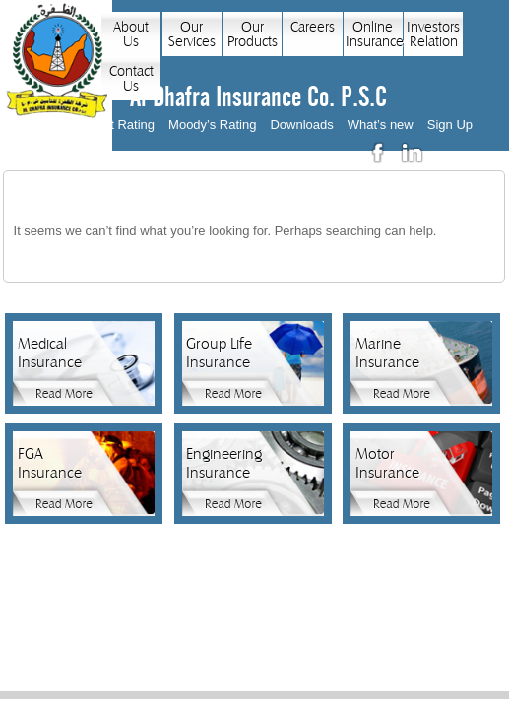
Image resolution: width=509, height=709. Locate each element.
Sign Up (450, 124)
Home (99, 612)
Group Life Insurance (219, 353)
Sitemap (403, 612)
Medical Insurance (50, 353)
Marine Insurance (387, 353)
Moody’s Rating (212, 124)
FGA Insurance (50, 463)
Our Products (252, 34)
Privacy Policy (161, 612)
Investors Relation (433, 34)
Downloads (301, 124)
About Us (131, 34)
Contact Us (131, 79)
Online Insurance (374, 34)
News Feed (343, 612)
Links (289, 612)
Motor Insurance (387, 463)
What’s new (381, 124)
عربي (453, 153)
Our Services (192, 34)
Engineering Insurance (221, 463)
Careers (312, 27)
